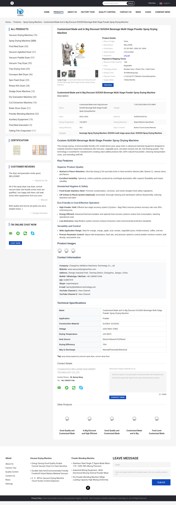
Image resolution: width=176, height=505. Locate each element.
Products (59, 12)
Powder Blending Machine (21, 114)
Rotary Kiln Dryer (17, 85)
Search (130, 3)
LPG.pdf (127, 56)
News (138, 12)
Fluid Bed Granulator (19, 125)
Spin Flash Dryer (17, 80)
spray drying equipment (70, 356)
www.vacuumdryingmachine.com (82, 269)
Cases (148, 12)
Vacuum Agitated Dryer (20, 52)
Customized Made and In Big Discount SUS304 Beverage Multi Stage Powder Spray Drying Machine (76, 82)
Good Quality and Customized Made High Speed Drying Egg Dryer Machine (67, 432)
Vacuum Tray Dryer (18, 63)
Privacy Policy (36, 498)
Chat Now (152, 3)
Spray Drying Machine (32, 22)
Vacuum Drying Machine (21, 35)
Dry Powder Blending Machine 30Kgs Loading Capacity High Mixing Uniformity (90, 478)
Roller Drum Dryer (17, 108)
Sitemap (9, 484)
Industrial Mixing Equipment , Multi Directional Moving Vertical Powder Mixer (91, 471)
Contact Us (125, 12)
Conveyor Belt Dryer (18, 74)
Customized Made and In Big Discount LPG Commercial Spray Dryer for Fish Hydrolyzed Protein (134, 432)
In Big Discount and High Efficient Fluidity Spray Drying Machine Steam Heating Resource (89, 432)
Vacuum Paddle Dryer (19, 57)
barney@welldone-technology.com (81, 287)
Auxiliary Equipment (18, 119)
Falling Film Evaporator (20, 130)
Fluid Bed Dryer (16, 46)
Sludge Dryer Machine (19, 91)
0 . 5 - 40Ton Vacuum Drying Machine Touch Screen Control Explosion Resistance (48, 480)
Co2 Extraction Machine (20, 102)
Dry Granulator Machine (20, 97)
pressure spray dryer (86, 356)
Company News (162, 12)
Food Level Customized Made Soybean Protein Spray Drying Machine (157, 432)
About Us (72, 12)
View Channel (84, 291)
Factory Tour (88, 12)
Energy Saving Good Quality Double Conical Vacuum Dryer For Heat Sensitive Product (49, 465)
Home (47, 12)
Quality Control (107, 12)
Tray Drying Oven (17, 69)
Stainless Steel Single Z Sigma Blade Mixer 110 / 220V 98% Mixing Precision (91, 464)
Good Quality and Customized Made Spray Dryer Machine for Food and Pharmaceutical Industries (112, 432)
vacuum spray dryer (102, 356)
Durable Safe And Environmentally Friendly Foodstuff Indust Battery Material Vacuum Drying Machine (50, 472)
